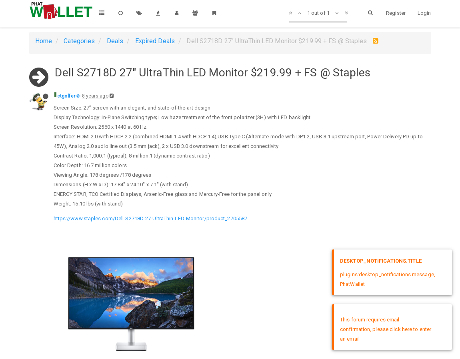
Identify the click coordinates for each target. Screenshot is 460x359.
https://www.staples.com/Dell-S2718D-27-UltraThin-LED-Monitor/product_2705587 (151, 218)
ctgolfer (66, 96)
